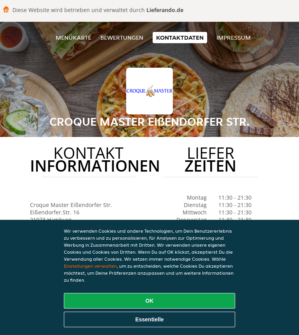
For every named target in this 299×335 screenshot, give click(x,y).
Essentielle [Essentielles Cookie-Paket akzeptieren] (149, 319)
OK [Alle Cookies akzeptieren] (150, 301)
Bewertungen (121, 37)
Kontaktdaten (180, 37)
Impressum (233, 37)
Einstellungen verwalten (90, 266)
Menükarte (73, 37)
